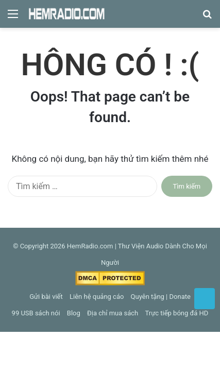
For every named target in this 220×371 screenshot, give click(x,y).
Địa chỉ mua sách (112, 313)
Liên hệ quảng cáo (97, 296)
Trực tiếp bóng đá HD (177, 313)
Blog (73, 313)
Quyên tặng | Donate (161, 296)
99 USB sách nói (36, 313)
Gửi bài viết (46, 296)
